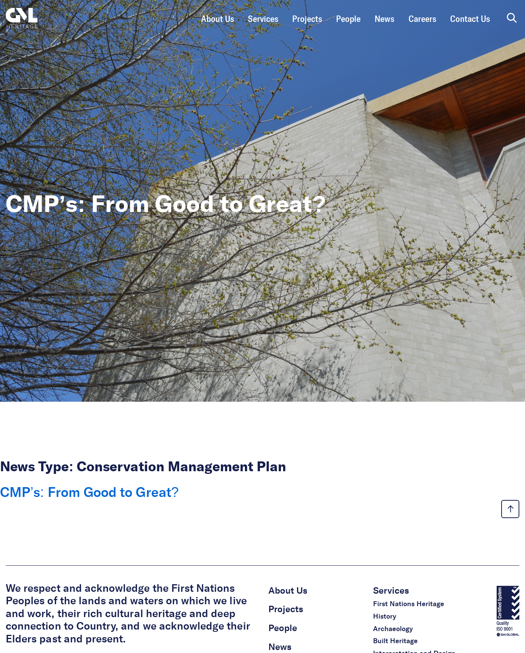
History (384, 616)
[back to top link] (510, 509)
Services (263, 19)
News (384, 19)
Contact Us (470, 19)
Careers (422, 19)
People (348, 19)
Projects (307, 19)
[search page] (511, 18)
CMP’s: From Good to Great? (91, 493)
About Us (217, 19)
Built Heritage (395, 641)
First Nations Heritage (408, 604)
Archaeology (393, 629)
